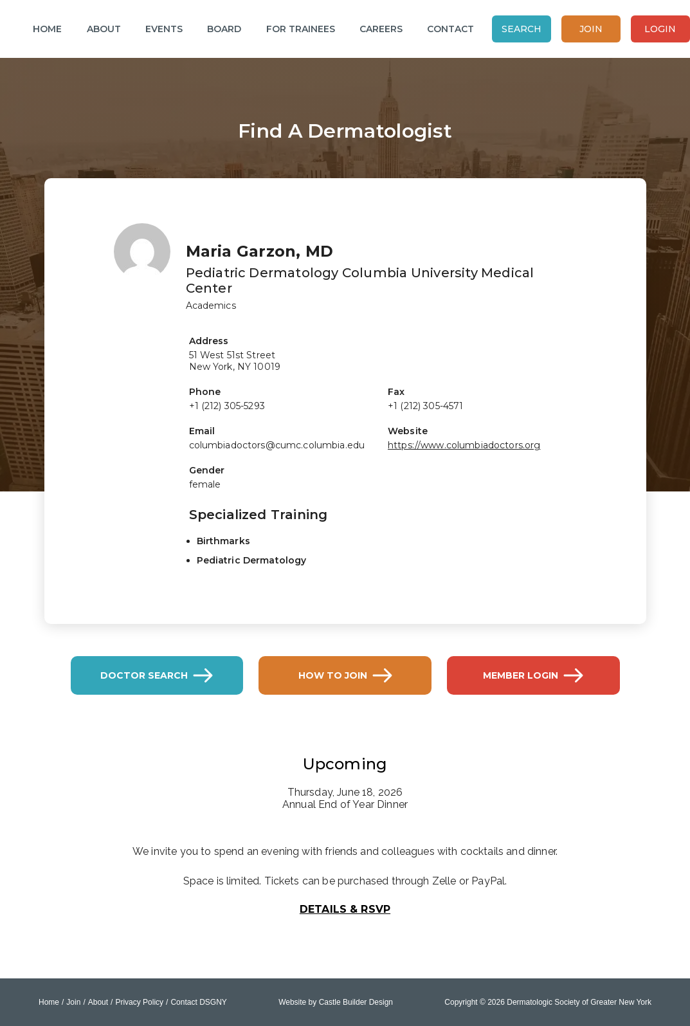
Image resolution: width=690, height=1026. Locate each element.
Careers (381, 29)
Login (660, 29)
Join (591, 29)
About (104, 29)
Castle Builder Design (356, 1002)
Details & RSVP (345, 909)
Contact (450, 29)
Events (164, 29)
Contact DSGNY (198, 1002)
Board (224, 29)
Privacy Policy (139, 1002)
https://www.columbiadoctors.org (464, 445)
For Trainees (300, 29)
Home (47, 29)
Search (521, 29)
